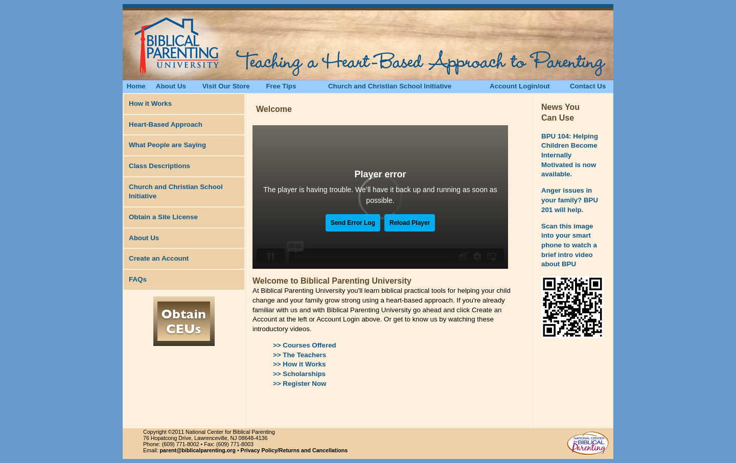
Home (136, 86)
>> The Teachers (299, 355)
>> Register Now (299, 383)
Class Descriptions (159, 166)
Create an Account (159, 258)
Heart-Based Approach (165, 124)
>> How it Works (299, 364)
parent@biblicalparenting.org (198, 450)
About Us (171, 86)
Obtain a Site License (163, 217)
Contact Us (588, 86)
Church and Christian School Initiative (389, 86)
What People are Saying (167, 145)
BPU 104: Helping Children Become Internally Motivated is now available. (569, 155)
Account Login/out (520, 86)
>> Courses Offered (304, 345)
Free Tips (281, 86)
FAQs (138, 279)
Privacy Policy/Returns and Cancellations (294, 450)
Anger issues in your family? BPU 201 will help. (569, 200)
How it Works (150, 103)
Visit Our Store (226, 86)
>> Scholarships (299, 374)
